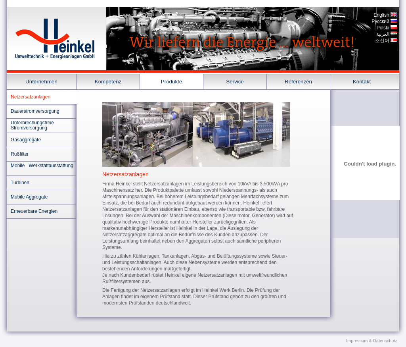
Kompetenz (108, 82)
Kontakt (362, 82)
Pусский (380, 21)
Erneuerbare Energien (34, 211)
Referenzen (298, 82)
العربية (382, 34)
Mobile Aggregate (29, 197)
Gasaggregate (26, 140)
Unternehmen (41, 82)
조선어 (382, 40)
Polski (383, 28)
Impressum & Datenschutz (371, 340)
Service (234, 82)
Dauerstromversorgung (35, 111)
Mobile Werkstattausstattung (42, 165)
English (381, 15)
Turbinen (20, 182)
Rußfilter (20, 154)
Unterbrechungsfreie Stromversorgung (32, 125)
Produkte (171, 82)
